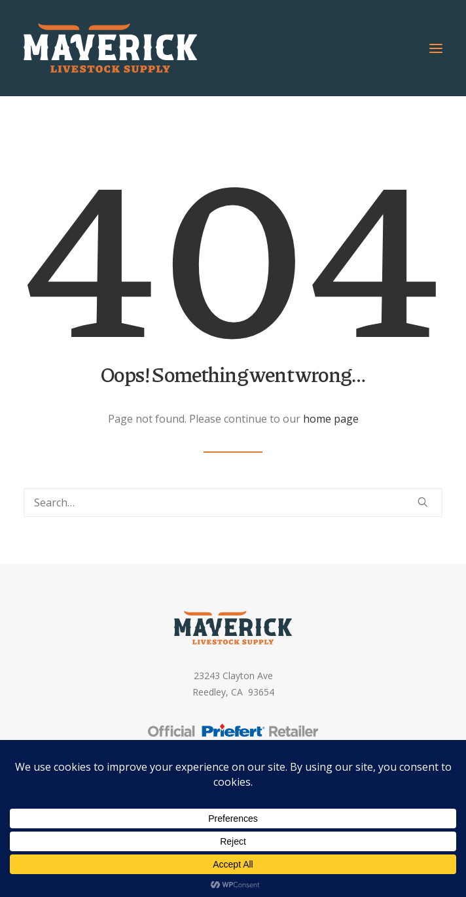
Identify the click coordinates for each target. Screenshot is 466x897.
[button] (436, 48)
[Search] (233, 502)
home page (331, 419)
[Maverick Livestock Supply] (110, 48)
